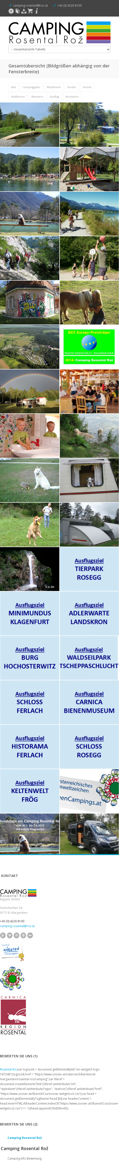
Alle (13, 87)
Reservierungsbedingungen (85, 1153)
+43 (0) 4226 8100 (69, 5)
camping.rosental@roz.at (30, 5)
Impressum (27, 1153)
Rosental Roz (9, 922)
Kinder (72, 87)
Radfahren (18, 96)
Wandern (37, 96)
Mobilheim (54, 87)
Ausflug (54, 96)
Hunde (87, 87)
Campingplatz (31, 87)
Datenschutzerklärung (51, 1153)
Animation (72, 96)
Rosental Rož (10, 1153)
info (10, 1135)
